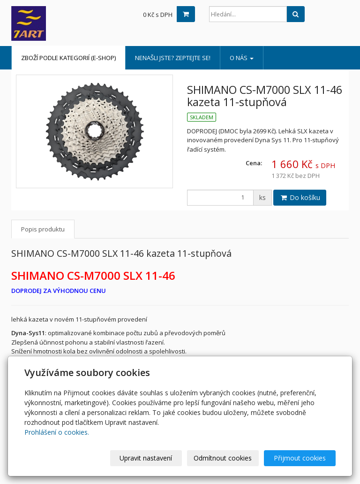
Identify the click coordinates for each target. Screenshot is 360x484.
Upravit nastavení (146, 457)
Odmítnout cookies (223, 457)
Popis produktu (43, 229)
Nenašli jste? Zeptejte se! (172, 58)
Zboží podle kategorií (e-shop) (68, 58)
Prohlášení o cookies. (56, 432)
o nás (242, 58)
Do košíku (299, 197)
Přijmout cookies (300, 457)
